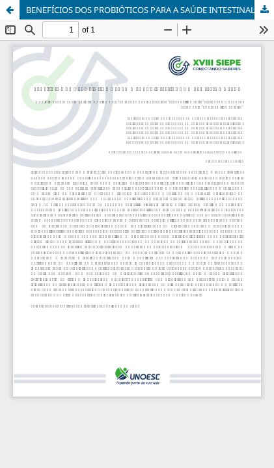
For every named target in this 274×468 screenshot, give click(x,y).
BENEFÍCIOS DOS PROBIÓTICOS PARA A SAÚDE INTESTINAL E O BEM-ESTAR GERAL (150, 10)
